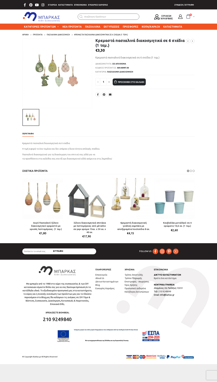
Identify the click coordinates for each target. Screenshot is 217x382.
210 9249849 (164, 293)
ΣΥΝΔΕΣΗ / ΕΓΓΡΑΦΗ (184, 5)
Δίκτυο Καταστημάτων (106, 283)
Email (110, 94)
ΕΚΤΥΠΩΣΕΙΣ (111, 26)
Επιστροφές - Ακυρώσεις (137, 283)
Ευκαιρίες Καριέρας (105, 290)
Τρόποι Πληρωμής (133, 280)
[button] (188, 171)
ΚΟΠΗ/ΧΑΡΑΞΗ (151, 26)
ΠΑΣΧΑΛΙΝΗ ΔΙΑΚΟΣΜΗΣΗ (120, 72)
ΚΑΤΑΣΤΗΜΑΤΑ (65, 5)
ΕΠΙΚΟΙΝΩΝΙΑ (80, 5)
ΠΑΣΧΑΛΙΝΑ (92, 26)
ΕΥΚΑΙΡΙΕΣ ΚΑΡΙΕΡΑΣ (98, 5)
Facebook (97, 94)
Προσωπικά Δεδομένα (135, 290)
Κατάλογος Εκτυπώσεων (137, 293)
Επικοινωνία (101, 276)
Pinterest (104, 94)
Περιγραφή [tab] (28, 133)
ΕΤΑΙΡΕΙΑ (52, 5)
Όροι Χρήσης (131, 286)
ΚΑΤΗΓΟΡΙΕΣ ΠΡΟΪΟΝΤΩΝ (41, 26)
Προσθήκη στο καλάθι (135, 82)
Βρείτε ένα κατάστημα (165, 280)
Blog (97, 286)
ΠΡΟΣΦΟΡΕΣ (130, 26)
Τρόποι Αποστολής (134, 276)
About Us (99, 280)
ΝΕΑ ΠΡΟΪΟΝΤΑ (72, 26)
